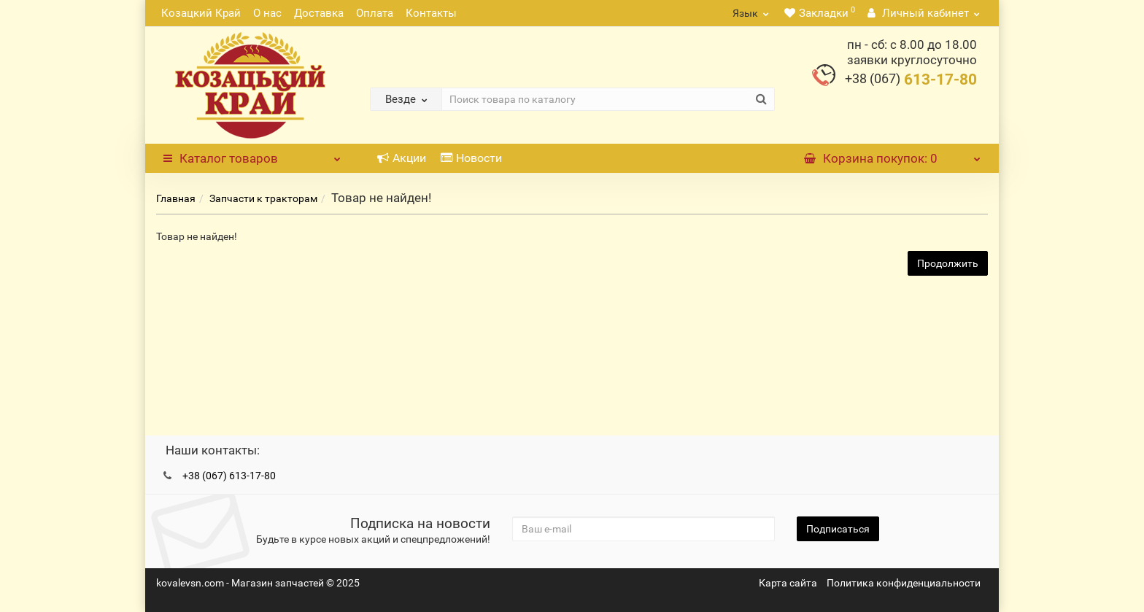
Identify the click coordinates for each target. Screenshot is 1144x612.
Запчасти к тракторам (263, 198)
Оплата (374, 13)
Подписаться (838, 529)
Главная (176, 198)
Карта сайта (788, 583)
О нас (267, 13)
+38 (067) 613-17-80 (229, 475)
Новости (471, 158)
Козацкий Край (201, 13)
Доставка (319, 13)
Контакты (431, 13)
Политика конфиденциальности (904, 583)
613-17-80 (911, 79)
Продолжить (947, 263)
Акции (401, 158)
